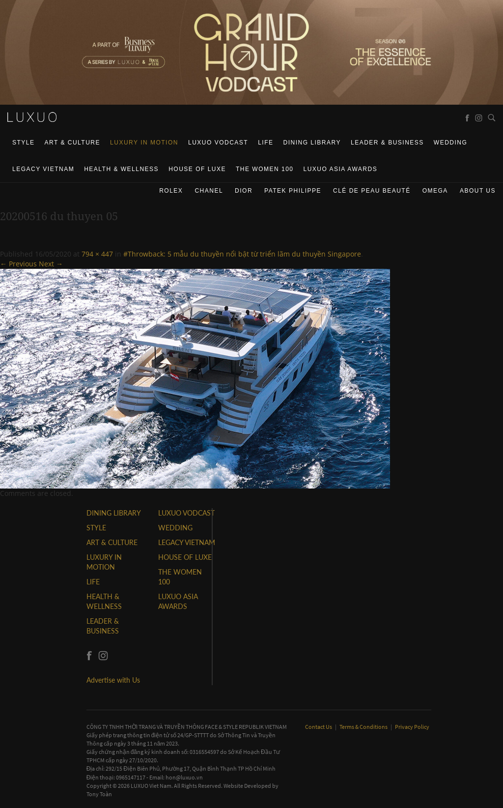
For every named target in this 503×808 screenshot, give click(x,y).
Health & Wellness (121, 169)
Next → (51, 263)
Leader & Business (387, 142)
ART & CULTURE (73, 142)
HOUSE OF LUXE (197, 169)
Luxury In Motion (144, 142)
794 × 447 (97, 254)
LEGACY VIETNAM (43, 169)
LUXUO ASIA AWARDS (341, 169)
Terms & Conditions (364, 726)
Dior (243, 190)
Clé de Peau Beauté (372, 190)
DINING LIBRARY (312, 142)
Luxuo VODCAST (218, 142)
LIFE (265, 142)
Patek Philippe (292, 190)
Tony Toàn (99, 794)
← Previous (18, 263)
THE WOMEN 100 (265, 169)
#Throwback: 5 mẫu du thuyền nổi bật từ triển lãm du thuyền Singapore (242, 254)
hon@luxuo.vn (184, 777)
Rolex (171, 190)
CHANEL (209, 190)
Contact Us (319, 726)
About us (478, 190)
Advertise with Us (113, 680)
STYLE (23, 142)
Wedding (451, 142)
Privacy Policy (412, 726)
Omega (435, 190)
